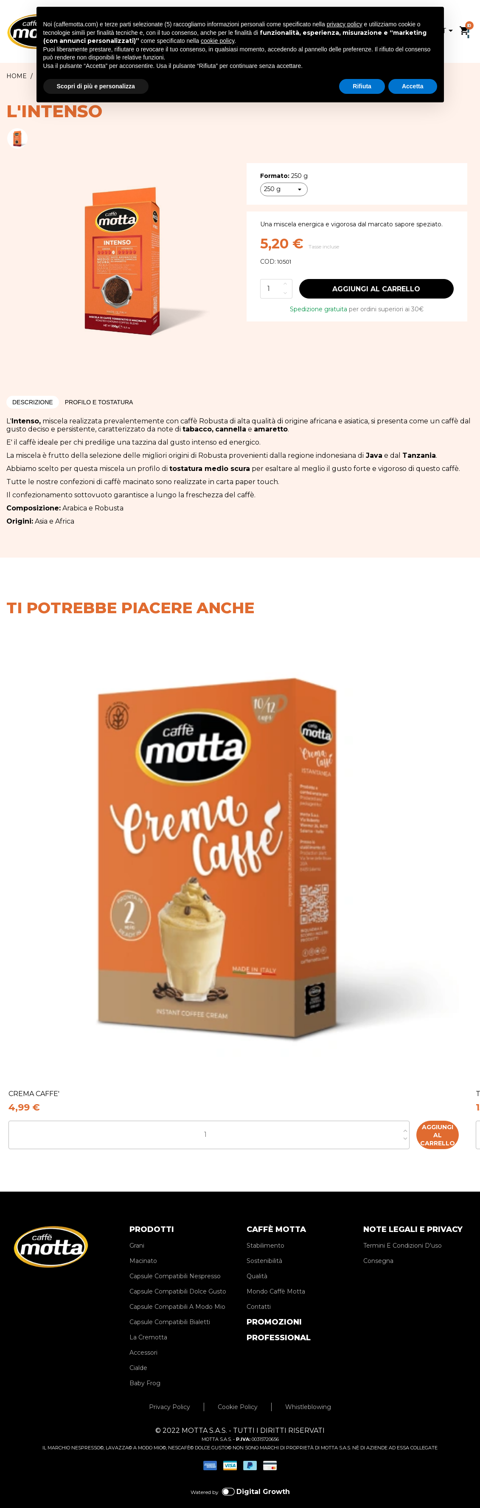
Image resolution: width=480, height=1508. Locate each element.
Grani (136, 1233)
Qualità (257, 1264)
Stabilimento (265, 1233)
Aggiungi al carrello (376, 289)
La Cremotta (148, 1325)
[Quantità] (270, 289)
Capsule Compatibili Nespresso (175, 1264)
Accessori (143, 1340)
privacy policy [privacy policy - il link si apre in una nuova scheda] (344, 24)
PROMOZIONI (274, 1309)
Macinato (143, 1248)
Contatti (259, 1294)
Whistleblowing (308, 1394)
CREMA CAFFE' (33, 1094)
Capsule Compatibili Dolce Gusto (177, 1279)
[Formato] (284, 189)
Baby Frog (144, 1371)
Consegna (378, 1248)
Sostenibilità (264, 1248)
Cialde (138, 1355)
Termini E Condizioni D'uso (402, 1233)
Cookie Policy (238, 1394)
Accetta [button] (413, 86)
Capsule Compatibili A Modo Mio (177, 1294)
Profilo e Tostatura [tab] (99, 402)
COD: (268, 261)
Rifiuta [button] (362, 86)
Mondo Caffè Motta (276, 1279)
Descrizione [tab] (32, 402)
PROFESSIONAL (279, 1325)
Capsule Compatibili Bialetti (169, 1310)
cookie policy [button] (217, 40)
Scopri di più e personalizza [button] (96, 86)
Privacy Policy (169, 1394)
